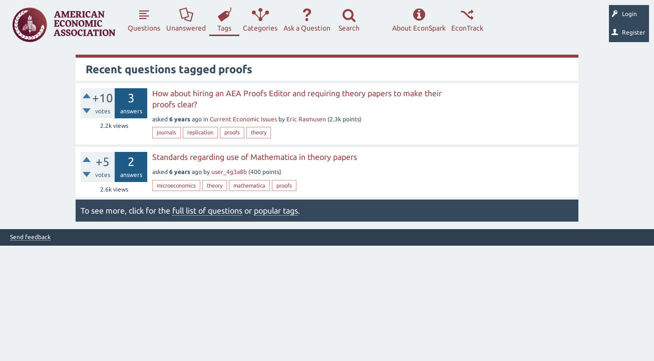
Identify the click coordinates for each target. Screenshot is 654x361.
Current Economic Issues (243, 119)
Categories (260, 28)
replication (200, 132)
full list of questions (207, 210)
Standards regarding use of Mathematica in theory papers (254, 156)
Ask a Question (307, 28)
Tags (224, 28)
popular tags (276, 210)
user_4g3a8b (229, 171)
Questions (144, 28)
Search (349, 28)
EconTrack (467, 28)
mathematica (249, 186)
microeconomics (176, 186)
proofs (232, 132)
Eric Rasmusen (306, 119)
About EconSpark (419, 28)
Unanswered (186, 28)
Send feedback (30, 237)
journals (166, 132)
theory (258, 132)
